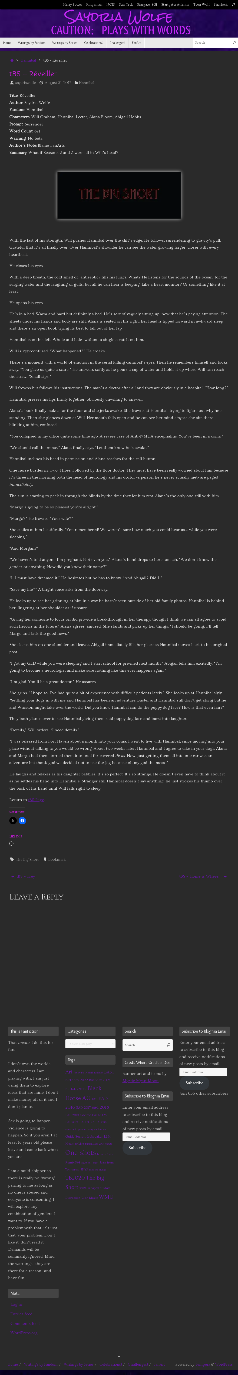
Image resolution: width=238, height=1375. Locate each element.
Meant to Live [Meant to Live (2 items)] (74, 1143)
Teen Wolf (201, 5)
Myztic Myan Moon (140, 1080)
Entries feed (21, 1314)
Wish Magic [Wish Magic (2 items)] (89, 1197)
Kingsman (94, 5)
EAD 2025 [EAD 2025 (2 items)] (102, 1122)
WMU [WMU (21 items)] (106, 1197)
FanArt (159, 1364)
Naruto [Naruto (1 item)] (108, 1143)
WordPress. (224, 1364)
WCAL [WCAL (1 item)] (82, 1188)
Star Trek (126, 5)
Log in (16, 1304)
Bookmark (57, 860)
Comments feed (25, 1323)
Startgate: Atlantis (175, 5)
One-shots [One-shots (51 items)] (80, 1153)
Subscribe (137, 1147)
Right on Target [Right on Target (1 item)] (89, 1162)
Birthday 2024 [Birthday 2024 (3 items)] (100, 1080)
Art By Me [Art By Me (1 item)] (79, 1072)
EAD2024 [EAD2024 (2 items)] (71, 1122)
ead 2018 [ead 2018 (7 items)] (100, 1107)
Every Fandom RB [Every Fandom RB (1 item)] (96, 1129)
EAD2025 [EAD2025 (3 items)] (86, 1122)
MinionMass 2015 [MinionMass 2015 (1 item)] (94, 1143)
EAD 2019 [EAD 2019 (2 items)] (72, 1115)
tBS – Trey (23, 876)
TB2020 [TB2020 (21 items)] (75, 1178)
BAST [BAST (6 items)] (109, 1072)
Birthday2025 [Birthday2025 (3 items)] (75, 1089)
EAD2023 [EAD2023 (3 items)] (99, 1115)
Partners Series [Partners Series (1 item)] (105, 1154)
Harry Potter (72, 5)
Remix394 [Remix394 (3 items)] (72, 1162)
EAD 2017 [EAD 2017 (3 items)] (83, 1108)
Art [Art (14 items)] (69, 1072)
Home (13, 1364)
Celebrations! (110, 1364)
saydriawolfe (25, 83)
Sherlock (221, 5)
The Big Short (27, 860)
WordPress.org (24, 1332)
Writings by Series (78, 1364)
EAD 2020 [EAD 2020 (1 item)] (85, 1115)
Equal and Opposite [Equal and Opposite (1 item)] (75, 1129)
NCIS (110, 5)
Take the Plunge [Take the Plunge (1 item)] (97, 1169)
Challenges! (138, 1364)
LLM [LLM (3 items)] (107, 1137)
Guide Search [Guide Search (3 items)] (75, 1137)
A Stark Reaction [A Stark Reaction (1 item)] (94, 1072)
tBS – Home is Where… (203, 876)
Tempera (202, 1364)
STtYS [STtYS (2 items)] (84, 1169)
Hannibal (28, 60)
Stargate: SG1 (147, 5)
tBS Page (36, 799)
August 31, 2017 (58, 83)
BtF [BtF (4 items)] (94, 1099)
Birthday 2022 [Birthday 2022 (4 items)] (76, 1080)
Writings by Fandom (41, 1364)
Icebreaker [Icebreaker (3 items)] (95, 1137)
